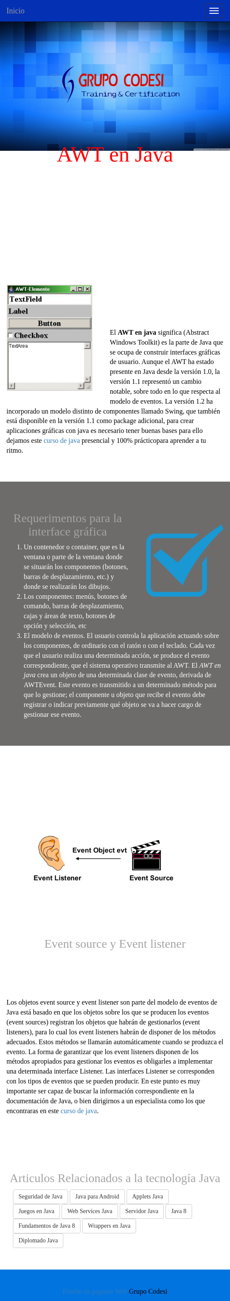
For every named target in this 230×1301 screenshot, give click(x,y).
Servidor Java (142, 1211)
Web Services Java (89, 1211)
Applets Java (147, 1196)
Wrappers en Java (109, 1226)
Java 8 (178, 1211)
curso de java (62, 440)
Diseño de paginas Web (94, 1291)
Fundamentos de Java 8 (47, 1226)
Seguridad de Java (40, 1196)
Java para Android (97, 1196)
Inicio (15, 10)
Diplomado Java (38, 1240)
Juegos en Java (36, 1211)
